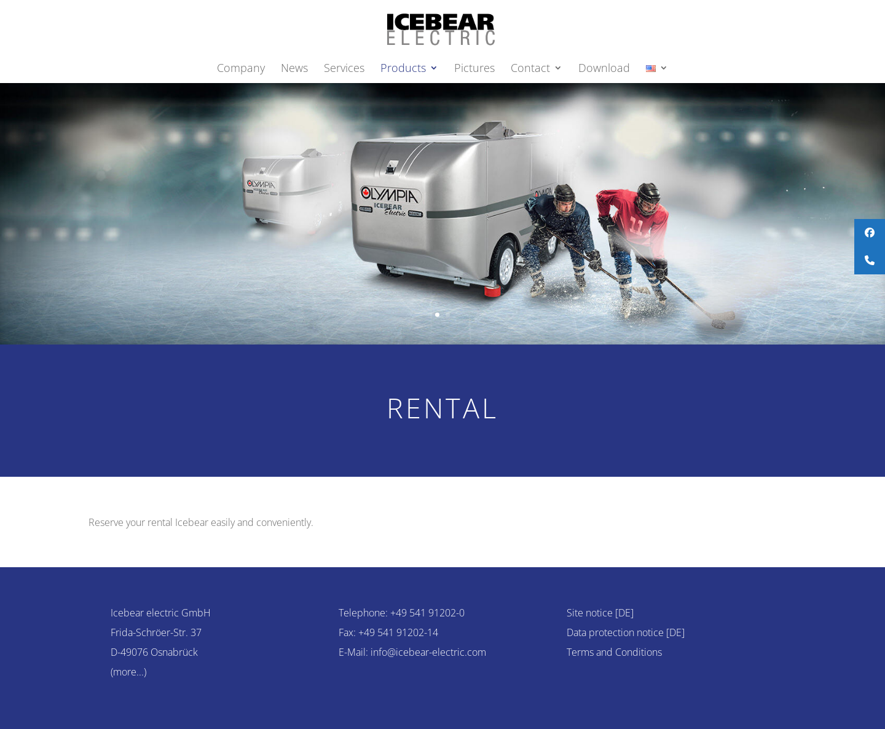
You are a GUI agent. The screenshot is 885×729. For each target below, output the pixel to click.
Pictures (474, 69)
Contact (530, 69)
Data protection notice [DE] (626, 632)
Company (241, 69)
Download (604, 69)
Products (403, 69)
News (294, 69)
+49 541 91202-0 (427, 612)
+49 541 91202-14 (398, 632)
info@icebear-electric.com (428, 652)
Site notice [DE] (600, 612)
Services (344, 69)
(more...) (128, 672)
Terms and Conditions (614, 652)
